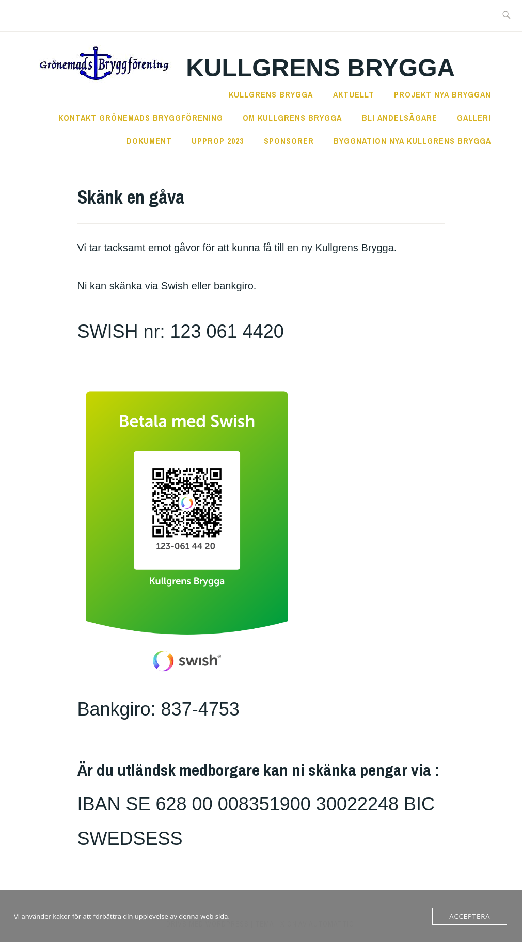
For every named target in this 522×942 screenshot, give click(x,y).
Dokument (149, 141)
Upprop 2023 (218, 141)
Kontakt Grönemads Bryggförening (140, 117)
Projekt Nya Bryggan (442, 94)
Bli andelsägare (399, 117)
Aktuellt (353, 94)
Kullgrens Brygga (320, 68)
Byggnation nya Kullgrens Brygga (412, 141)
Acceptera (469, 916)
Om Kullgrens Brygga (292, 117)
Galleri (474, 117)
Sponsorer (289, 141)
